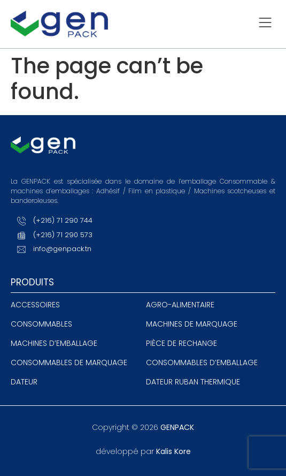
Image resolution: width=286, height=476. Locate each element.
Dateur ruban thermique (193, 381)
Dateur (24, 381)
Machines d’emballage (54, 343)
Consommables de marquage (69, 362)
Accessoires (35, 304)
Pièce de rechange (181, 343)
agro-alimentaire (180, 304)
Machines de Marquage (191, 324)
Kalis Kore (173, 451)
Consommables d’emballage (202, 362)
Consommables (41, 324)
